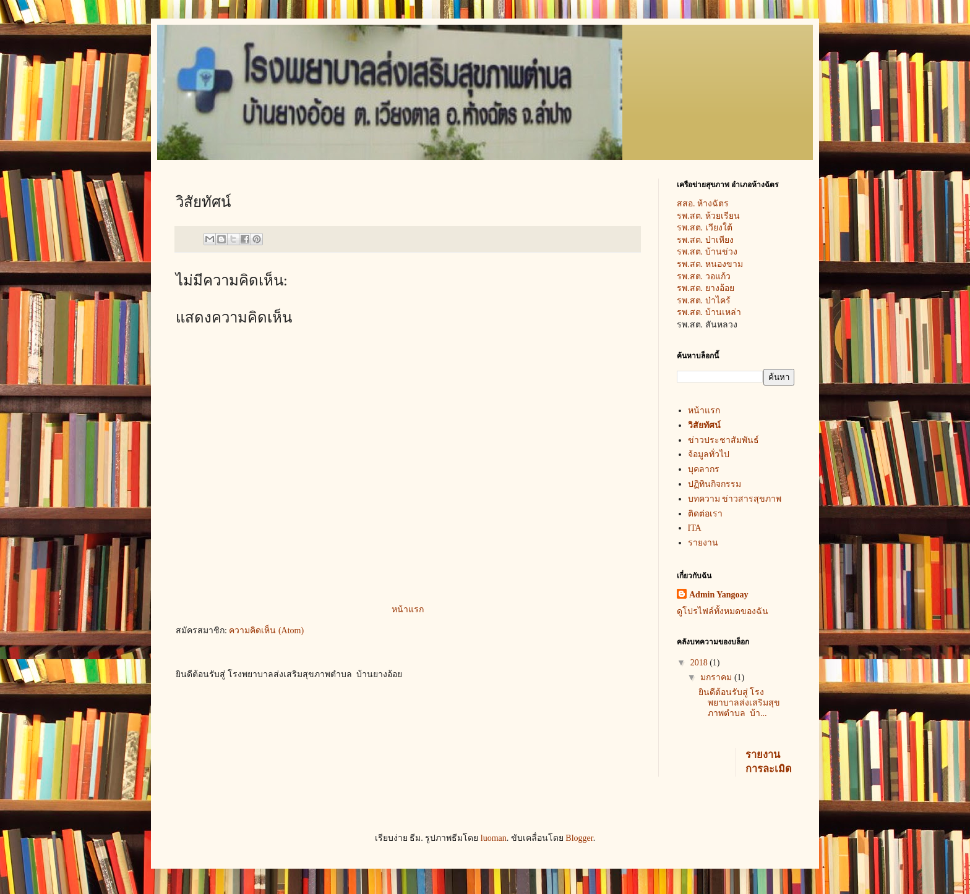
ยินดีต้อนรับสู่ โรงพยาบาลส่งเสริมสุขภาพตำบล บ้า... (739, 703)
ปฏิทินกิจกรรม (714, 484)
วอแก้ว (718, 276)
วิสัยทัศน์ (704, 425)
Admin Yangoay (719, 594)
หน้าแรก (408, 609)
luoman (494, 838)
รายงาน (703, 542)
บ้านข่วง (721, 251)
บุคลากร (703, 469)
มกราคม (717, 677)
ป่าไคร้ (718, 300)
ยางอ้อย (719, 288)
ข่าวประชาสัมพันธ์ (723, 440)
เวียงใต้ (718, 227)
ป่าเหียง (719, 240)
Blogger (579, 838)
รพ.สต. (691, 227)
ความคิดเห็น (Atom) (266, 630)
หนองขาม (724, 264)
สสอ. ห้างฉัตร (711, 203)
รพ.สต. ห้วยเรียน (711, 216)
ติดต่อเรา (705, 513)
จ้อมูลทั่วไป (708, 454)
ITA (695, 528)
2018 (700, 662)
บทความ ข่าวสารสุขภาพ (735, 499)
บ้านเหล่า (723, 312)
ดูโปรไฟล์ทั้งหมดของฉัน (722, 611)
